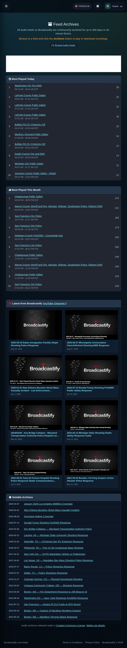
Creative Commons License (70, 625)
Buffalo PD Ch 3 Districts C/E (30, 124)
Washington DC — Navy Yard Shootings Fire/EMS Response (56, 598)
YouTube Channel (54, 303)
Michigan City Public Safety (29, 163)
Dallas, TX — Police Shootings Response (45, 573)
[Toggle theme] (97, 6)
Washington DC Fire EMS (28, 85)
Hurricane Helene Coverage (38, 516)
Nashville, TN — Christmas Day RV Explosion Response (53, 541)
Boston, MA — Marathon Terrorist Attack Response (50, 617)
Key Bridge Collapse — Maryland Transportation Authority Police (58, 529)
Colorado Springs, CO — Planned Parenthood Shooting (53, 579)
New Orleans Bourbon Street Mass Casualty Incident (51, 510)
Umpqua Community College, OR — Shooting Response (53, 585)
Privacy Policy (92, 642)
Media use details (95, 625)
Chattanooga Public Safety (29, 196)
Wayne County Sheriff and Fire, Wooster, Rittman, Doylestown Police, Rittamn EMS (59, 206)
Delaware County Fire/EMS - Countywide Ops (39, 235)
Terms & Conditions (73, 642)
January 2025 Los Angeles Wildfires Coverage (48, 504)
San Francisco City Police (28, 216)
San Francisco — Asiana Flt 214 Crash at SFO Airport (52, 604)
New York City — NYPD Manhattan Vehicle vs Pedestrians (54, 554)
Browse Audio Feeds (65, 45)
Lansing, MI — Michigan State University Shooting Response (56, 535)
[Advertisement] (63, 64)
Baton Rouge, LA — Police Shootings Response (49, 566)
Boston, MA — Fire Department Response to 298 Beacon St (55, 591)
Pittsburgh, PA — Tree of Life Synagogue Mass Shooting (53, 548)
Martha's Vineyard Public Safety (31, 134)
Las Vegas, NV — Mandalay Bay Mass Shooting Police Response (58, 560)
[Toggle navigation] (6, 6)
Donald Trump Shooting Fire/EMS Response (47, 522)
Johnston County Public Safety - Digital (35, 173)
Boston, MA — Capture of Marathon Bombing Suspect (52, 610)
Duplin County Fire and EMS (30, 154)
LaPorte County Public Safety (30, 95)
